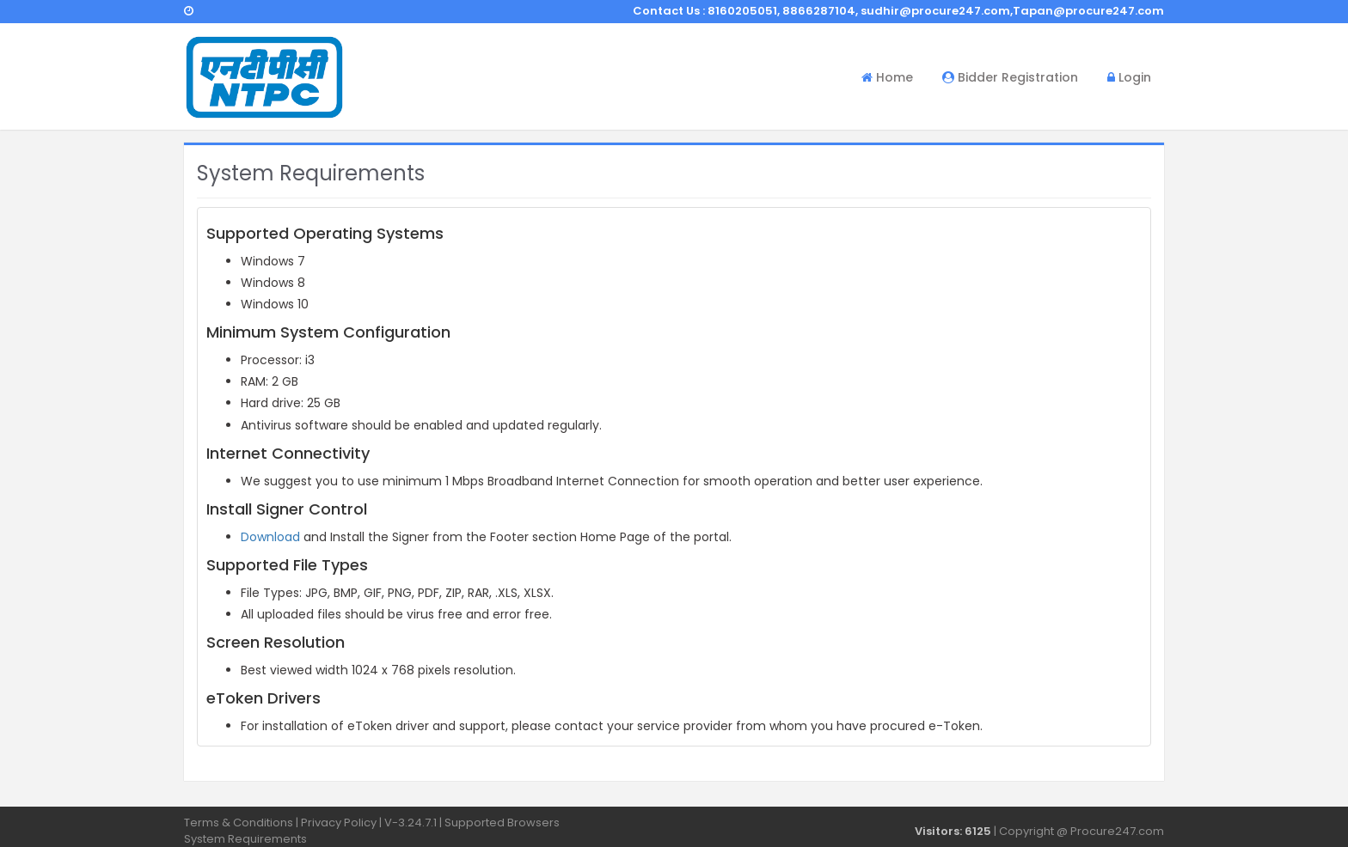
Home (887, 77)
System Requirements (245, 839)
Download (270, 536)
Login (1129, 77)
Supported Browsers (502, 822)
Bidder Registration (1010, 77)
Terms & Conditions (238, 822)
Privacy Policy (339, 822)
